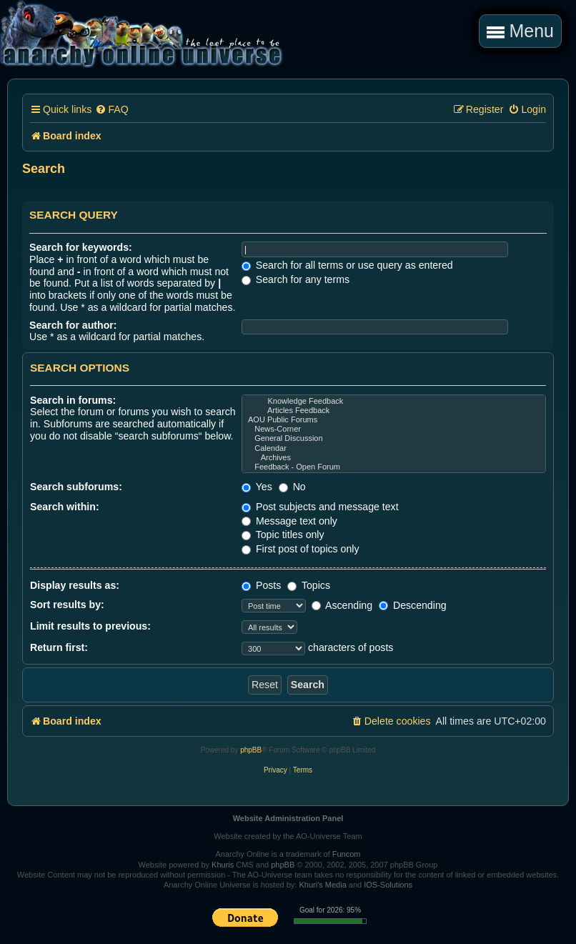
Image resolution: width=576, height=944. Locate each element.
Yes (257, 486)
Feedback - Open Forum (393, 467)
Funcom (346, 854)
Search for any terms (295, 279)
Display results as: (74, 585)
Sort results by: (67, 604)
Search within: (64, 506)
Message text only (289, 521)
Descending (413, 605)
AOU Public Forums (393, 419)
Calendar (393, 448)
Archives (393, 457)
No (292, 486)
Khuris (223, 864)
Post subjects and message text (320, 506)
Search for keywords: (80, 247)
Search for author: (73, 325)
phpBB (251, 750)
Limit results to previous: (90, 626)
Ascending (342, 605)
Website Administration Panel (288, 818)
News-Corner (393, 429)
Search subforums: (76, 486)
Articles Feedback (393, 410)
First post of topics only (300, 549)
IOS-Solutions (388, 884)
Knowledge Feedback (393, 401)
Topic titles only (283, 534)
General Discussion (393, 438)
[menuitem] (111, 110)
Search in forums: (73, 400)
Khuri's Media (322, 884)
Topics (308, 585)
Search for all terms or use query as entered (347, 265)
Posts (261, 585)
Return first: (59, 647)
